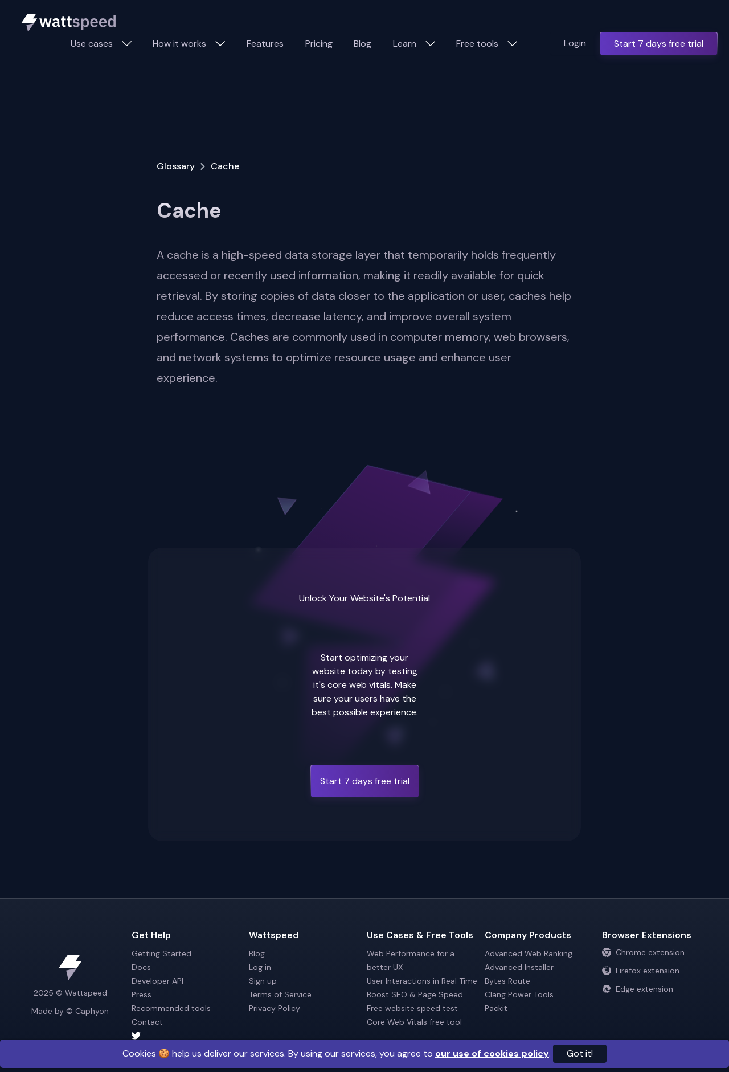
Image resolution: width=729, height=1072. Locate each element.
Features (265, 44)
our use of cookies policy (492, 1053)
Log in (260, 967)
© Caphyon (87, 1011)
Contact (147, 1022)
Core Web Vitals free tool (414, 1022)
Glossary (176, 166)
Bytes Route (507, 981)
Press (141, 994)
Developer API (157, 981)
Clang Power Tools (519, 994)
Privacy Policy (274, 1008)
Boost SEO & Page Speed (415, 994)
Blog (362, 44)
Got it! (580, 1053)
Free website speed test (412, 1008)
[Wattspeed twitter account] (188, 1035)
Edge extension (637, 989)
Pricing (319, 44)
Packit (496, 1008)
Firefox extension (640, 970)
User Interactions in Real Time (422, 981)
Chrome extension (643, 952)
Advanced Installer (519, 967)
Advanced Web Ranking (528, 953)
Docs (141, 967)
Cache (225, 166)
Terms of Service (280, 994)
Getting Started (161, 953)
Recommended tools (171, 1008)
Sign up (263, 981)
